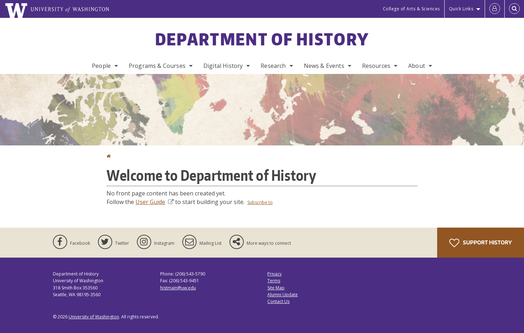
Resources (376, 66)
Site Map (276, 288)
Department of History (262, 39)
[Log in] (494, 9)
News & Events (324, 66)
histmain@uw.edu (178, 288)
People (101, 66)
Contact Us (278, 301)
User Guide (154, 202)
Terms (273, 281)
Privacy (274, 274)
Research (273, 66)
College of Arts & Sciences (411, 9)
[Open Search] (514, 9)
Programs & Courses (157, 66)
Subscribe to (260, 202)
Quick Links (461, 9)
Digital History (223, 66)
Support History (480, 243)
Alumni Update (282, 295)
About (416, 66)
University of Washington (94, 317)
